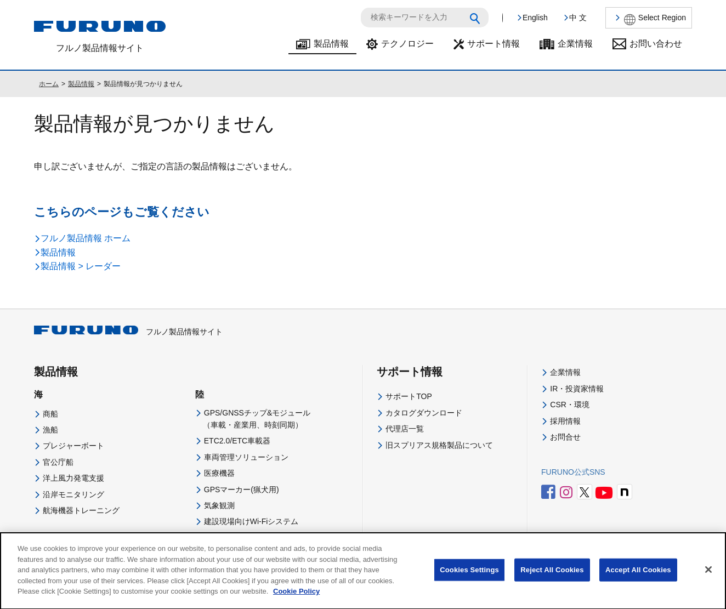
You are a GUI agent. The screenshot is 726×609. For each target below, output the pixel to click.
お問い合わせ (655, 43)
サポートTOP (408, 396)
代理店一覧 (404, 428)
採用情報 (565, 421)
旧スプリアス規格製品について (439, 445)
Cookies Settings (469, 578)
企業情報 (575, 43)
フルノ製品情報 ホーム (86, 238)
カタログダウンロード (423, 412)
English (535, 17)
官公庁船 (58, 462)
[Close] (708, 579)
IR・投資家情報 (577, 388)
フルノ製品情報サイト (128, 331)
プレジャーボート (73, 445)
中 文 (578, 17)
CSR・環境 (569, 404)
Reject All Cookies (551, 578)
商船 (50, 413)
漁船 (50, 429)
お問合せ (565, 436)
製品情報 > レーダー (81, 266)
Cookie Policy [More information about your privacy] (296, 600)
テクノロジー (407, 43)
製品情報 (331, 43)
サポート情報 (493, 43)
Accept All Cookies (638, 578)
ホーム (49, 84)
